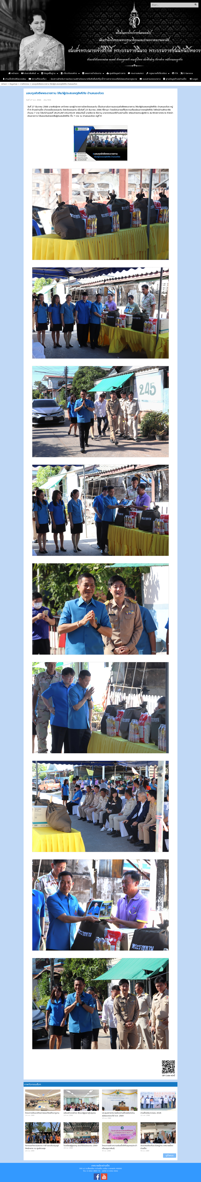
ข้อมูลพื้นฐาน (48, 73)
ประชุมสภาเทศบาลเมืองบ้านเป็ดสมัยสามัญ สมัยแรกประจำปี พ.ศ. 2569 (118, 1114)
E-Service (187, 73)
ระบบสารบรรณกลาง (150, 79)
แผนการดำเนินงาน (91, 73)
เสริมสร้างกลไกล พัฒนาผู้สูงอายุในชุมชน (80, 1112)
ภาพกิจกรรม (24, 84)
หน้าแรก (13, 73)
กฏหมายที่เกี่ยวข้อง (156, 73)
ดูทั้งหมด (170, 1155)
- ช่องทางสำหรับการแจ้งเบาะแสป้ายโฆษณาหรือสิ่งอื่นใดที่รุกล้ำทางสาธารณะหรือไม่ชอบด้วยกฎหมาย (93, 79)
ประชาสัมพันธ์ (28, 73)
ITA (175, 73)
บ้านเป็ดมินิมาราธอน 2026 (150, 1112)
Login (194, 79)
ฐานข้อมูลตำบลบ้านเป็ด (174, 79)
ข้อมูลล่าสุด (13, 84)
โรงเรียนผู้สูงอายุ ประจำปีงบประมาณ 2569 (80, 1145)
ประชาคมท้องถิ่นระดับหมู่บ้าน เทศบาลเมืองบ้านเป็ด (156, 1147)
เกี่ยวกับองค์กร (69, 73)
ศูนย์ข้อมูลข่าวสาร (116, 73)
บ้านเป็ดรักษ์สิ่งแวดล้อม (14, 79)
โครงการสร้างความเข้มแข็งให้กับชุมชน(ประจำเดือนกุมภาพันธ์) (119, 1147)
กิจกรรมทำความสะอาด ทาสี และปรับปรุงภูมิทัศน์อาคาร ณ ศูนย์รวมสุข (42, 1147)
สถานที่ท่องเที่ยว (37, 79)
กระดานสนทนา (136, 73)
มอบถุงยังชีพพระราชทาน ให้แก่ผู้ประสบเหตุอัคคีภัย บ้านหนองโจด (54, 84)
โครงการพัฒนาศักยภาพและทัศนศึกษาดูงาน (42, 1112)
